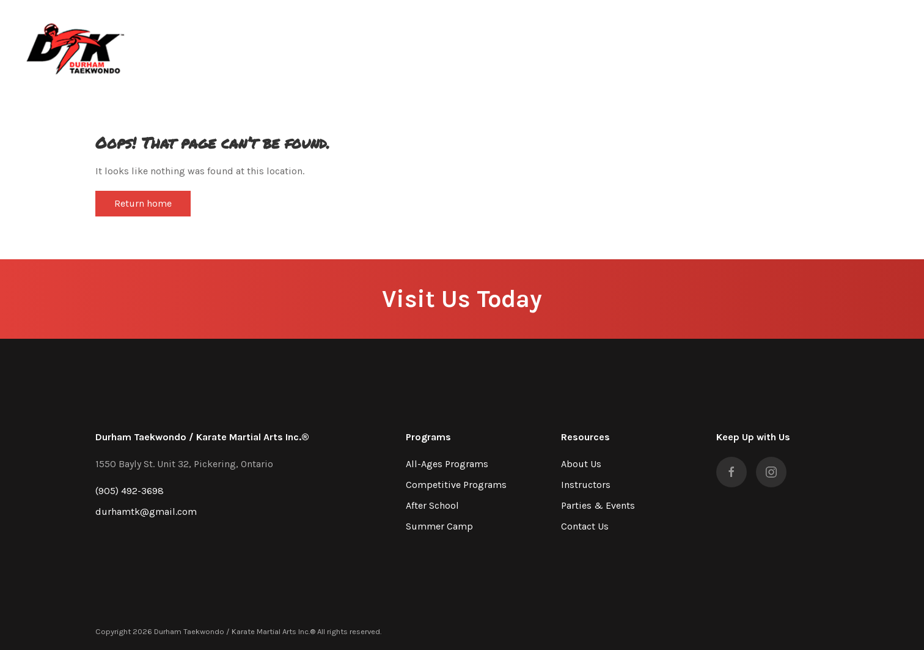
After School (432, 505)
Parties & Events (598, 505)
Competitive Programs (456, 484)
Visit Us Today (462, 299)
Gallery (756, 45)
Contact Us (585, 526)
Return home (143, 203)
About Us (581, 464)
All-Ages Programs (447, 464)
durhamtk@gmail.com (146, 511)
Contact (806, 45)
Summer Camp (439, 526)
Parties (707, 45)
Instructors (585, 484)
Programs (652, 45)
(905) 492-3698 (129, 491)
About (600, 45)
